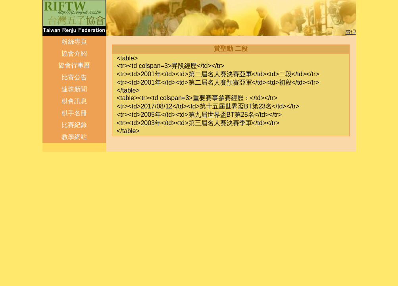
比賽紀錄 (74, 125)
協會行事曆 (74, 65)
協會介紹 (74, 53)
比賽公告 (74, 77)
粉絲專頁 (74, 41)
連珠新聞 (74, 89)
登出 (48, 147)
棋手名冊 (74, 113)
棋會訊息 (74, 101)
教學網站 (74, 136)
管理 (351, 32)
